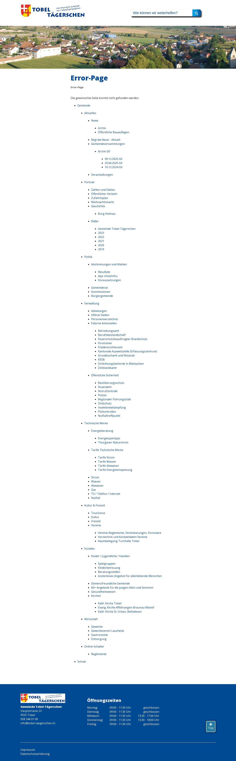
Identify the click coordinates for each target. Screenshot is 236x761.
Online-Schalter (94, 646)
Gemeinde (83, 105)
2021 (101, 241)
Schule (81, 661)
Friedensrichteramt (110, 347)
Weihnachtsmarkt (102, 202)
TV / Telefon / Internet (105, 494)
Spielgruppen (106, 563)
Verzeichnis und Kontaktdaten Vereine (122, 537)
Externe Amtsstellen (104, 323)
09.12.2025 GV (113, 159)
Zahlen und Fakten (103, 190)
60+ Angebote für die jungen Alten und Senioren (122, 587)
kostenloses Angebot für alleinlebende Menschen (130, 576)
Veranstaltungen (102, 175)
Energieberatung (102, 431)
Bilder (95, 221)
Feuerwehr (105, 387)
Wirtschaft (91, 619)
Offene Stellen (100, 315)
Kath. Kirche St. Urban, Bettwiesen (120, 611)
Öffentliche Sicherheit (105, 375)
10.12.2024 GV (113, 167)
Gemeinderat (99, 288)
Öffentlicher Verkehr (104, 194)
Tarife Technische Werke (107, 450)
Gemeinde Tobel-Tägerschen (116, 229)
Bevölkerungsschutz (111, 383)
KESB (101, 359)
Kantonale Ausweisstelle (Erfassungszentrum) (127, 351)
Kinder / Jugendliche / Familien (110, 556)
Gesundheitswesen (103, 592)
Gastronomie (99, 635)
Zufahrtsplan (99, 198)
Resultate (104, 272)
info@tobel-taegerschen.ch (38, 723)
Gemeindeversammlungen (108, 144)
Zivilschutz (105, 403)
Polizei (102, 395)
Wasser (96, 481)
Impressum (28, 750)
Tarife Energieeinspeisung (115, 470)
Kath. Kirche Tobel (109, 603)
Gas (93, 490)
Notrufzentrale (107, 391)
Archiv (102, 128)
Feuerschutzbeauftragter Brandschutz (122, 339)
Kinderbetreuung (109, 568)
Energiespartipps (109, 438)
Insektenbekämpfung (112, 407)
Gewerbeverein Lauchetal (107, 631)
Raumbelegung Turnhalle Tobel (118, 541)
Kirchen (96, 596)
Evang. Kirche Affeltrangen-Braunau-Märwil (126, 607)
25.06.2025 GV (113, 163)
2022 (101, 237)
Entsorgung (99, 639)
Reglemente (99, 654)
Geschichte (98, 206)
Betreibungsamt (108, 331)
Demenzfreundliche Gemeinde (110, 583)
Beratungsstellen (109, 572)
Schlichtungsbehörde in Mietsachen (121, 364)
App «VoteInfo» (108, 276)
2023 (101, 233)
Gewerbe (97, 626)
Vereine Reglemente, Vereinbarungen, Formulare (129, 533)
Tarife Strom (106, 457)
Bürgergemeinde (102, 296)
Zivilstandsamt (107, 368)
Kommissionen (100, 292)
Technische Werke (96, 423)
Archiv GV (104, 151)
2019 (101, 249)
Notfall (95, 498)
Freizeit (96, 521)
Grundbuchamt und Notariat (116, 355)
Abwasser (97, 485)
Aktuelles (90, 113)
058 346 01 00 (29, 719)
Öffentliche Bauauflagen (113, 132)
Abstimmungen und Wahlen (109, 264)
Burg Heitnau (106, 214)
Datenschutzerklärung (35, 754)
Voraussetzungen (109, 280)
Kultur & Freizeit (94, 505)
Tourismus (98, 513)
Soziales (89, 548)
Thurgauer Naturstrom (113, 442)
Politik (88, 257)
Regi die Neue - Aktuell (105, 140)
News (94, 120)
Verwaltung (91, 303)
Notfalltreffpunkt (109, 416)
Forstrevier (105, 343)
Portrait (89, 182)
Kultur (95, 517)
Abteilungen (99, 311)
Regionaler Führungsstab (114, 399)
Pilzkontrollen (107, 411)
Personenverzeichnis (104, 319)
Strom (95, 477)
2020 (101, 245)
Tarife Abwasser (108, 466)
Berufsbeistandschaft (112, 335)
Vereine (96, 525)
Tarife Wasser (107, 461)
